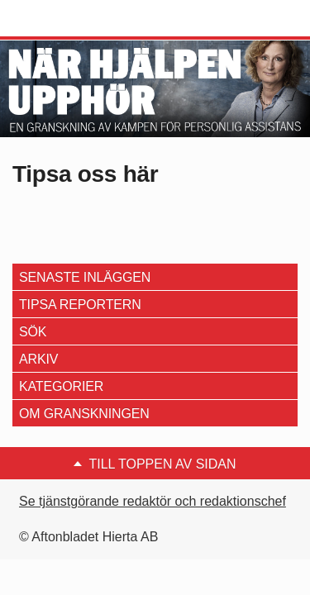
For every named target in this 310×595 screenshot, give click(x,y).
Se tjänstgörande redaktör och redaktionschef (152, 501)
